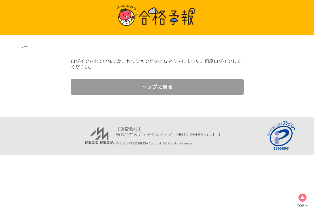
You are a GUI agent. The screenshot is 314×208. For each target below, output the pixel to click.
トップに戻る (157, 86)
